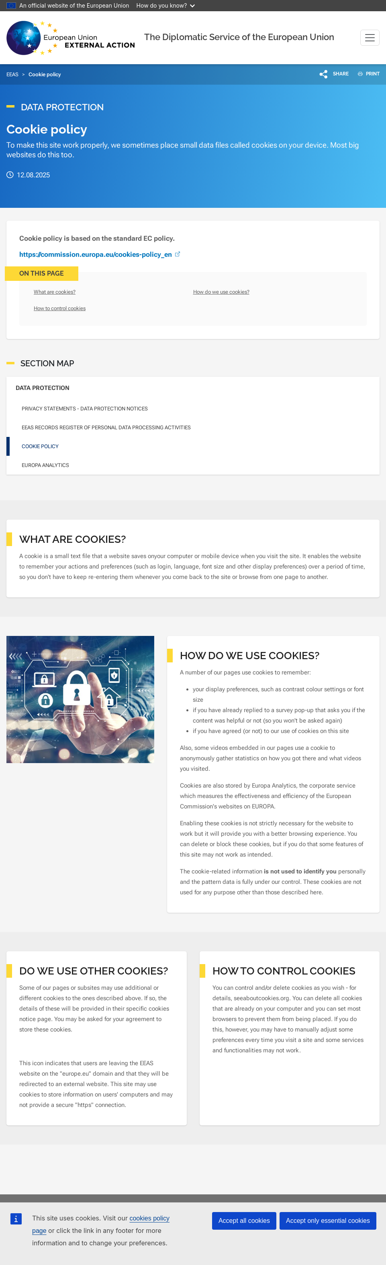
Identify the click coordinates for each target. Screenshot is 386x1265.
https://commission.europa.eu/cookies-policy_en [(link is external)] (100, 254)
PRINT (366, 74)
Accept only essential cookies (328, 1220)
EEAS (12, 74)
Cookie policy (40, 446)
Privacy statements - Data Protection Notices (85, 409)
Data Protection (42, 388)
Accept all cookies (244, 1220)
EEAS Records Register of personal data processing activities (106, 427)
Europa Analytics (45, 465)
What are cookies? (55, 292)
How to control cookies (60, 308)
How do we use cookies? (221, 292)
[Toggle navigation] (370, 38)
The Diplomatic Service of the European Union (239, 37)
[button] (334, 74)
